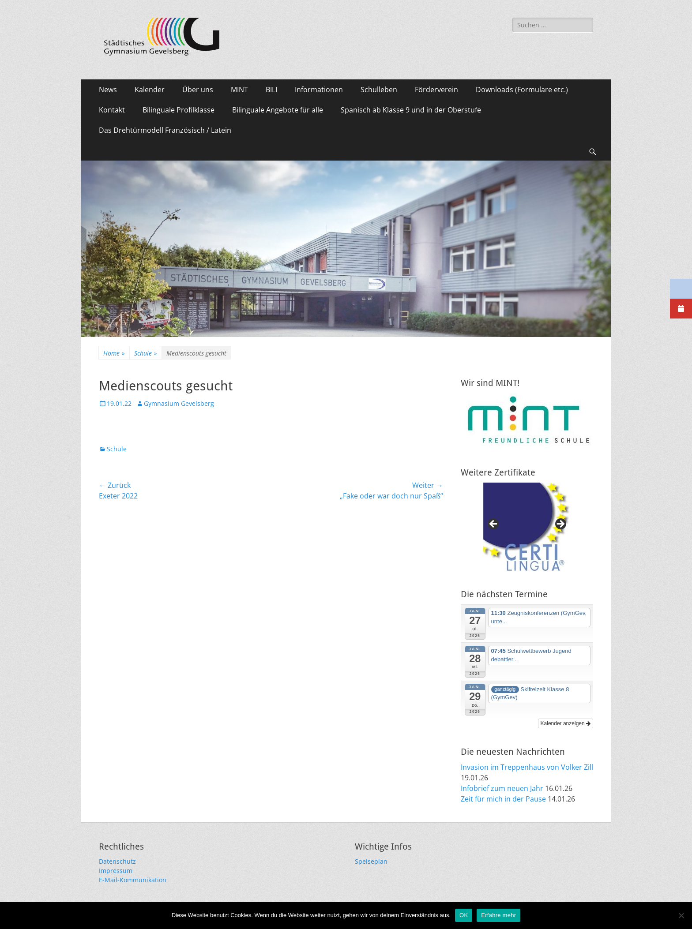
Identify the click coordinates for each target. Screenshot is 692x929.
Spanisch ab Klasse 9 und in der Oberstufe (411, 110)
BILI (271, 89)
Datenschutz (117, 861)
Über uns (197, 89)
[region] (527, 527)
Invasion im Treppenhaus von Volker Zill (527, 767)
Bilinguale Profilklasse (178, 110)
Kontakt (112, 110)
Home (114, 353)
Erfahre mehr (498, 915)
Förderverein (436, 89)
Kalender (150, 89)
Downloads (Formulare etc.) (522, 89)
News (108, 89)
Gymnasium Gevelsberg (179, 403)
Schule (145, 353)
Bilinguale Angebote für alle (277, 110)
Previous (493, 524)
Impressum (115, 870)
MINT (239, 89)
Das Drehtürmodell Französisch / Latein (165, 130)
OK (463, 915)
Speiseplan (371, 861)
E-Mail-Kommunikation (132, 880)
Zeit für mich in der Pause (503, 799)
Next (560, 524)
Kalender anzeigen (565, 723)
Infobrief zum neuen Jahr (502, 788)
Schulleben (379, 89)
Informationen (319, 89)
